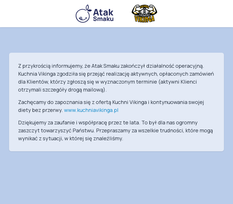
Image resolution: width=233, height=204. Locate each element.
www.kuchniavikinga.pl (91, 110)
